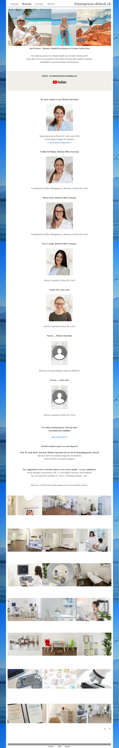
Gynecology (39, 4)
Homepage (14, 4)
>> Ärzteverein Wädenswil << (59, 142)
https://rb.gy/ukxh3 (60, 437)
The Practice (27, 4)
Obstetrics (51, 4)
